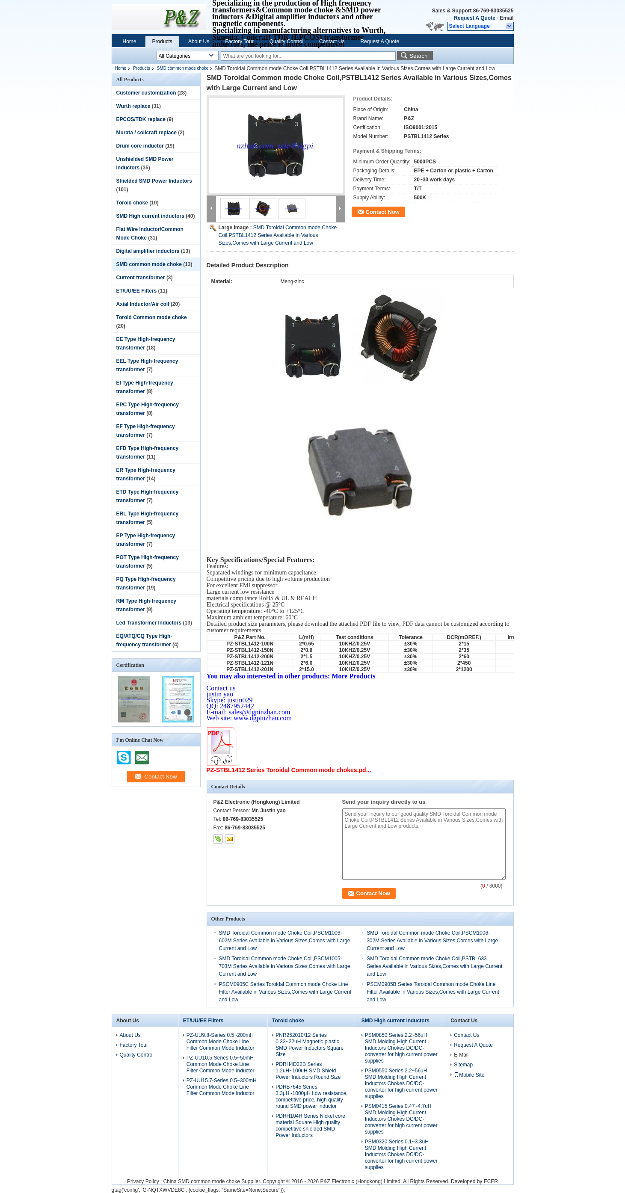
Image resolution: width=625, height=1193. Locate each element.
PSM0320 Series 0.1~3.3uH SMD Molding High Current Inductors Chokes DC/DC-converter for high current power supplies (401, 1154)
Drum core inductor (140, 146)
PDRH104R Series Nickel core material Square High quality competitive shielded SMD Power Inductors (310, 1125)
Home (129, 41)
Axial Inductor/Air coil (142, 304)
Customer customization (146, 93)
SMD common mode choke (183, 68)
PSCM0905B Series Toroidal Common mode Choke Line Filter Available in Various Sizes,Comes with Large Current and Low (433, 992)
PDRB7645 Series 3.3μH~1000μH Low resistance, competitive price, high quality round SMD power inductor (311, 1096)
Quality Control (286, 41)
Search (418, 56)
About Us (198, 41)
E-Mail (461, 1055)
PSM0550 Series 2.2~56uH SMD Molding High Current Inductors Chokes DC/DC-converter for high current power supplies (401, 1083)
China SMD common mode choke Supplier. (213, 1181)
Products (162, 41)
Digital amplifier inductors (148, 251)
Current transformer (140, 278)
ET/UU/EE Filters (136, 291)
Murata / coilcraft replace (146, 133)
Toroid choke (132, 203)
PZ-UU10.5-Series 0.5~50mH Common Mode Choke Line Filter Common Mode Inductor (221, 1064)
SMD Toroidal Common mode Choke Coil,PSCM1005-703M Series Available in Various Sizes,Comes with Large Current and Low (284, 966)
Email (506, 18)
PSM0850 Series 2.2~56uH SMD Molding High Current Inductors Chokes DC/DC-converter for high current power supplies (401, 1048)
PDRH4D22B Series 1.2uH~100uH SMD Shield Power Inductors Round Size (308, 1070)
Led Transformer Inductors (149, 623)
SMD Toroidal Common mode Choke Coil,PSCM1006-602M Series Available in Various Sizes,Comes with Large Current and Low (284, 940)
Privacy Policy (143, 1181)
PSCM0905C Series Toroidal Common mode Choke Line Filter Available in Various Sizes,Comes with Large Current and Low (285, 992)
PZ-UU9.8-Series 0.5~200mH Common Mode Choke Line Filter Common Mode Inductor (221, 1041)
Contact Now (383, 212)
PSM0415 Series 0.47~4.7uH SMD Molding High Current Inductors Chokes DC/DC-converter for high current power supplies (401, 1119)
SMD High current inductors (150, 216)
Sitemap (463, 1065)
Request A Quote (474, 18)
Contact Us (331, 41)
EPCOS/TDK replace (141, 119)
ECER (491, 1181)
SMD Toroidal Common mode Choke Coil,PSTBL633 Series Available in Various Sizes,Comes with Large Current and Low (434, 966)
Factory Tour (239, 41)
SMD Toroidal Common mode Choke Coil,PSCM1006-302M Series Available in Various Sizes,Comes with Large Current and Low (432, 940)
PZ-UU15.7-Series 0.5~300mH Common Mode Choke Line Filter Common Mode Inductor (222, 1087)
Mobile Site (469, 1075)
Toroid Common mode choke (151, 317)
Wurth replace (133, 106)
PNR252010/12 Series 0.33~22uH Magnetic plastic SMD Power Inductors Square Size (309, 1044)
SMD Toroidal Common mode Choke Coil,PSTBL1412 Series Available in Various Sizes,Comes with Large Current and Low (278, 235)
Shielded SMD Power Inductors (154, 181)
